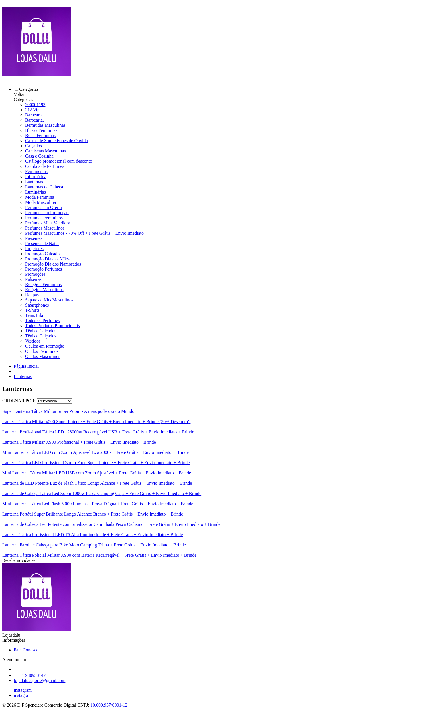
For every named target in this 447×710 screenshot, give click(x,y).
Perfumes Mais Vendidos (48, 222)
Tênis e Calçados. (41, 335)
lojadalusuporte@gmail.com (39, 680)
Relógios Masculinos (44, 289)
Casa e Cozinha (39, 156)
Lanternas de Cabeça (44, 186)
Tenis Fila (34, 315)
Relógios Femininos (43, 284)
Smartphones (37, 305)
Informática (35, 176)
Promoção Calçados (43, 253)
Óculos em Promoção (44, 346)
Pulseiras (33, 279)
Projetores (34, 248)
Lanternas (34, 181)
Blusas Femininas (41, 130)
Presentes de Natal (42, 243)
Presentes (33, 238)
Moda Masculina (40, 202)
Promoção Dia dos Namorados (53, 264)
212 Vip (32, 109)
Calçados (33, 145)
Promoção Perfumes (43, 269)
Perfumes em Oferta (43, 207)
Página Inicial (26, 366)
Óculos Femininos (41, 351)
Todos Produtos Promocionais (52, 325)
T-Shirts (32, 310)
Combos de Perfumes (44, 166)
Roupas (32, 294)
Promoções (35, 274)
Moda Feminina (39, 197)
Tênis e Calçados (40, 330)
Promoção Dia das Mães (47, 258)
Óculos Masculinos (42, 356)
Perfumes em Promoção (47, 212)
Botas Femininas (40, 135)
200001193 (35, 104)
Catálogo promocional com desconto (58, 161)
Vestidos (32, 341)
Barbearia (34, 114)
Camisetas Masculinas (45, 150)
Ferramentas (36, 171)
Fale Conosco (26, 649)
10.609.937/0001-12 (108, 705)
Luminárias (35, 192)
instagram (23, 690)
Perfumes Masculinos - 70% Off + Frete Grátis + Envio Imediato (84, 233)
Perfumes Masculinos (44, 228)
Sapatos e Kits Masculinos (49, 299)
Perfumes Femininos (44, 217)
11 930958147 (30, 675)
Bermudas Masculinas (45, 125)
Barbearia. (34, 120)
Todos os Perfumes (42, 320)
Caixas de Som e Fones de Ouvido (56, 140)
